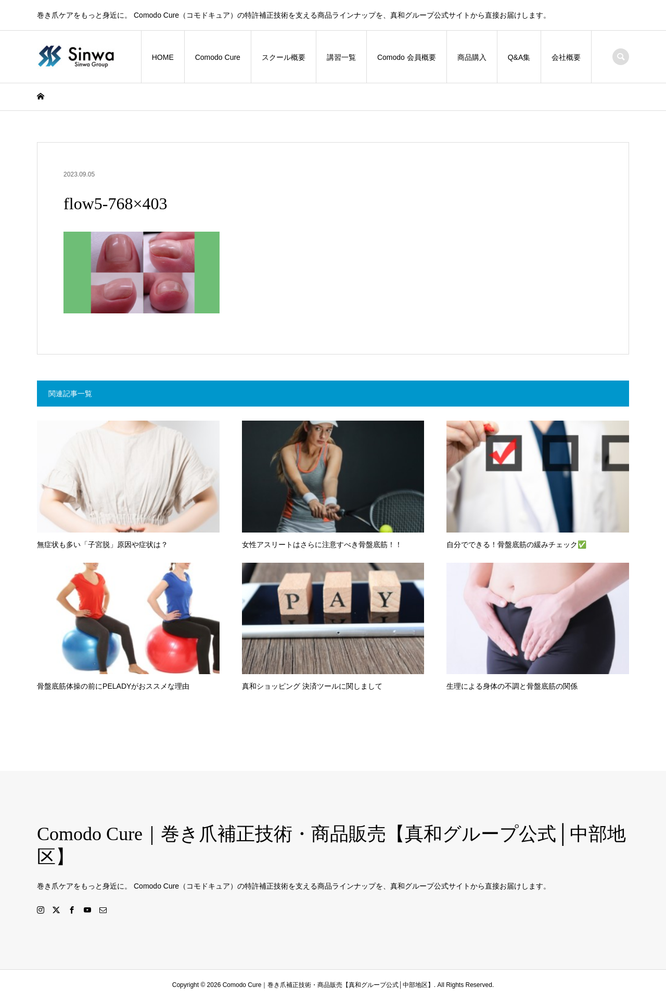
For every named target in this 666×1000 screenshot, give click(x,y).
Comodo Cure (217, 57)
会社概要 (566, 57)
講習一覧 (341, 57)
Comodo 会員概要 (406, 57)
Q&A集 (519, 57)
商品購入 (471, 57)
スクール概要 (283, 57)
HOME (163, 57)
